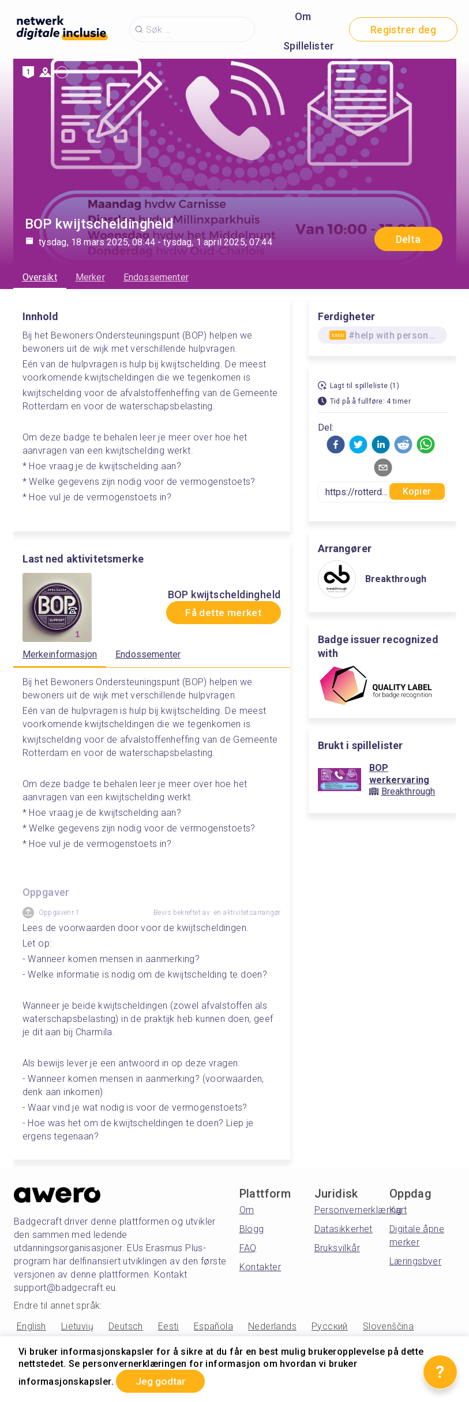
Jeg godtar (163, 1381)
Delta (408, 239)
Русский (330, 1326)
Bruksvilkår (337, 1248)
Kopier (417, 491)
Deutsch (125, 1326)
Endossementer (156, 277)
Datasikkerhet (343, 1229)
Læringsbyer (415, 1261)
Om (303, 16)
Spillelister (309, 46)
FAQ (248, 1248)
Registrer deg (403, 30)
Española (213, 1326)
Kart (398, 1210)
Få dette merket (220, 613)
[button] (336, 444)
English (31, 1326)
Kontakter (260, 1267)
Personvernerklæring (358, 1210)
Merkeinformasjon (59, 654)
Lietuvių (77, 1326)
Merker (90, 277)
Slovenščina (388, 1326)
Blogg (251, 1229)
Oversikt (39, 277)
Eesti (168, 1326)
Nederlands (272, 1326)
